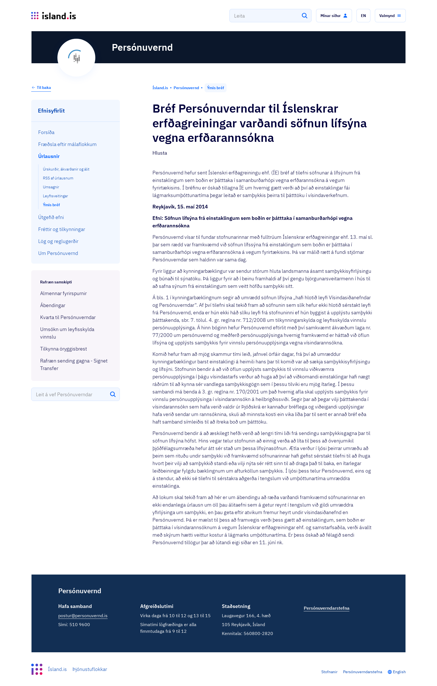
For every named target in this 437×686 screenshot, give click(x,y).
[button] (334, 15)
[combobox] (270, 15)
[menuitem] (75, 132)
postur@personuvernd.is (83, 615)
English (399, 671)
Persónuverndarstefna (362, 671)
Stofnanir (329, 671)
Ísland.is (57, 669)
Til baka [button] (41, 87)
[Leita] (304, 15)
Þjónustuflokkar (89, 669)
